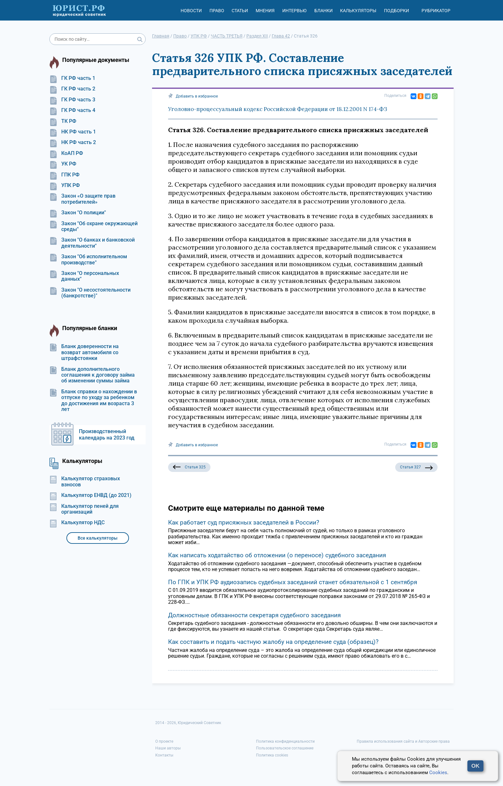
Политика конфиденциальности (285, 741)
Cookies (438, 772)
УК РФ (62, 164)
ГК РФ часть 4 (72, 110)
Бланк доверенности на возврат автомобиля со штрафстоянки (84, 352)
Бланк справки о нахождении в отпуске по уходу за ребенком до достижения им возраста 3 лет (93, 400)
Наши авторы (168, 748)
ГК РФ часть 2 (72, 89)
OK (475, 766)
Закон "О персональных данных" (84, 276)
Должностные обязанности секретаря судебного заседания (254, 615)
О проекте (164, 741)
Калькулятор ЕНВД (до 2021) (90, 495)
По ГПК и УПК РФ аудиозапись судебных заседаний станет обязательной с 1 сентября (292, 582)
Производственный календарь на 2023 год (106, 434)
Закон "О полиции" (77, 213)
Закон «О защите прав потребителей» (82, 199)
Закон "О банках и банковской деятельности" (92, 243)
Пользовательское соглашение (284, 748)
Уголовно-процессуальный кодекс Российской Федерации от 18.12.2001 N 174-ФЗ (277, 109)
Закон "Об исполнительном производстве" (88, 259)
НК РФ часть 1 (72, 132)
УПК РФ (64, 185)
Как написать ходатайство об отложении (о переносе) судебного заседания (277, 555)
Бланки (323, 10)
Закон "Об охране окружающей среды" (93, 226)
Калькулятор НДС (77, 522)
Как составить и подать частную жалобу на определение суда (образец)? (273, 641)
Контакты (164, 755)
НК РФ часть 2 (72, 142)
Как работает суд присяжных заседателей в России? (243, 522)
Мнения (265, 10)
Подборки (396, 10)
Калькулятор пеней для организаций (84, 509)
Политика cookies (272, 755)
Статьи (240, 10)
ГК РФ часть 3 (72, 100)
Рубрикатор (436, 10)
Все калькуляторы (97, 538)
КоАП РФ (66, 153)
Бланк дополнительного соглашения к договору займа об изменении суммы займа (92, 375)
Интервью (294, 10)
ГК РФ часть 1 (72, 78)
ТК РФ (62, 121)
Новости (191, 10)
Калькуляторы (358, 10)
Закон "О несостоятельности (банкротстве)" (90, 293)
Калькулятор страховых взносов (84, 481)
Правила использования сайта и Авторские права (403, 741)
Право (216, 10)
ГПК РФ (64, 175)
